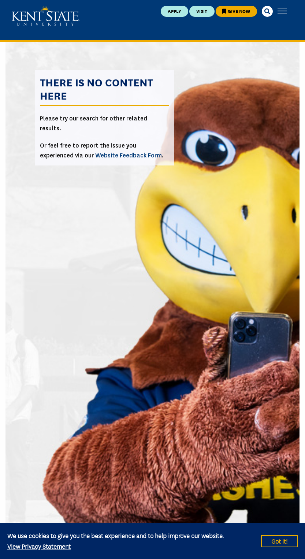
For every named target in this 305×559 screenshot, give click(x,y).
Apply (174, 11)
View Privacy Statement (39, 546)
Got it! (279, 540)
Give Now (236, 11)
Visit (201, 11)
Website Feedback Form (128, 155)
